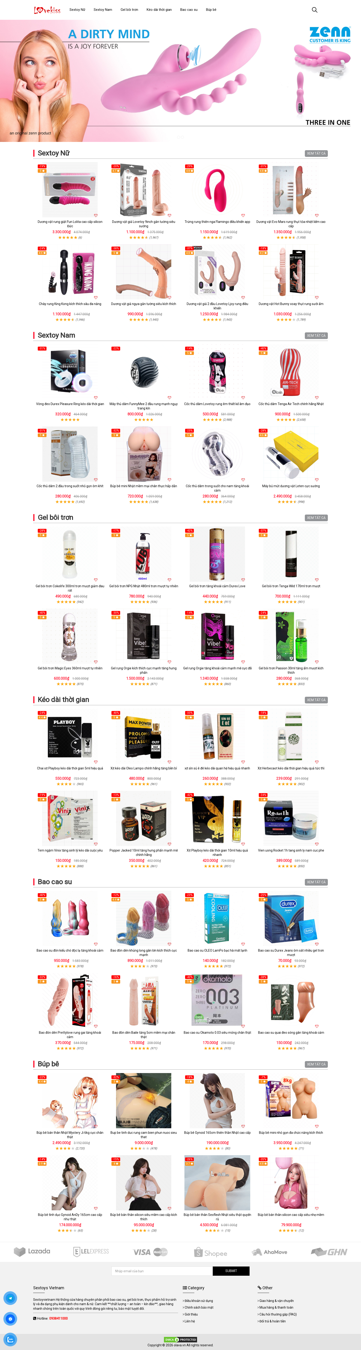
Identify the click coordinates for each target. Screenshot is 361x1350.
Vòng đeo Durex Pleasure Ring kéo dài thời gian (70, 404)
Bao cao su (55, 882)
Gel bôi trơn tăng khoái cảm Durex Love (217, 586)
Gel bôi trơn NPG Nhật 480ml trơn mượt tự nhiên (143, 586)
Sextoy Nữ (54, 153)
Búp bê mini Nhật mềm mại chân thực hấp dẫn (143, 486)
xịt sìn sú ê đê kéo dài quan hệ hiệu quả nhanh (217, 768)
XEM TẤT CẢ (316, 153)
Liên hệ (190, 1321)
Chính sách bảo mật (199, 1307)
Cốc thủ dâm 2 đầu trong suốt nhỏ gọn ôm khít (70, 486)
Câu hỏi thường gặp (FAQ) (278, 1314)
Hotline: (52, 1318)
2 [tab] (182, 137)
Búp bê (48, 1064)
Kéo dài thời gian (63, 700)
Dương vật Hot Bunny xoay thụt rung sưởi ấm (291, 304)
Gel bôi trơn (55, 517)
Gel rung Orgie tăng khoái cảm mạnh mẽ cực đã (217, 668)
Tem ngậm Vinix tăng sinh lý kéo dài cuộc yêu (70, 850)
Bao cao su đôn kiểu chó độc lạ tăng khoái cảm (70, 950)
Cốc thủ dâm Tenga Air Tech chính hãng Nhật (291, 404)
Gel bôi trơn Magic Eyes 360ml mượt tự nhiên (70, 668)
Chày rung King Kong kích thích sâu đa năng (70, 304)
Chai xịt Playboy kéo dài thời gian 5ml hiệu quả (70, 768)
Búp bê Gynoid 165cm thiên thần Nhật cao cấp (217, 1132)
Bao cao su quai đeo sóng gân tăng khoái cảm (291, 1032)
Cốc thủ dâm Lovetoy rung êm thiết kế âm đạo (217, 404)
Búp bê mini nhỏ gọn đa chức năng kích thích (291, 1132)
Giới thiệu (191, 1314)
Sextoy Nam (56, 335)
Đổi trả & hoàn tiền (272, 1321)
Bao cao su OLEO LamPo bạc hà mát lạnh (217, 950)
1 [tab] (178, 137)
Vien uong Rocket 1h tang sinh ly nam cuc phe (291, 850)
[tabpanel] (180, 81)
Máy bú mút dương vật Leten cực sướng (291, 486)
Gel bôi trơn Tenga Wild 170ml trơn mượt (291, 586)
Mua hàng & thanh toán (276, 1307)
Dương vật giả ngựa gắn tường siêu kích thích (143, 304)
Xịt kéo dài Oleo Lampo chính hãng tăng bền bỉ (144, 768)
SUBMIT (231, 1271)
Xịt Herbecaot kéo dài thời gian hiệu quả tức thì (291, 768)
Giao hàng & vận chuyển (276, 1301)
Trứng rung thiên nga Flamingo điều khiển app (217, 222)
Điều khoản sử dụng (199, 1301)
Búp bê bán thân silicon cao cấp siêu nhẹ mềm (291, 1215)
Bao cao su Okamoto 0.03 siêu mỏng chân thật (217, 1032)
